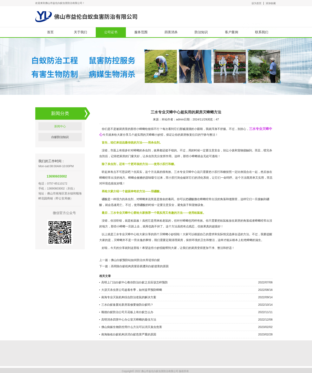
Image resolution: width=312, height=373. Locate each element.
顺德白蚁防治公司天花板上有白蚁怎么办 (127, 312)
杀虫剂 (149, 156)
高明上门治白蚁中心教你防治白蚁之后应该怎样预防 (134, 282)
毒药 (171, 199)
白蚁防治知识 (60, 143)
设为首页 (256, 3)
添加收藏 (271, 3)
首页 (50, 32)
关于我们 (80, 32)
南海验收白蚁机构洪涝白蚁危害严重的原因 (128, 334)
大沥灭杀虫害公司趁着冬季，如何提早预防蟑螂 (131, 289)
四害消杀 (171, 32)
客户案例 (231, 32)
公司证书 (110, 32)
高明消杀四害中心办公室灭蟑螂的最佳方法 (128, 319)
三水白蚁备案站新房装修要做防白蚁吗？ (127, 304)
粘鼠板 (224, 220)
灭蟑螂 (118, 240)
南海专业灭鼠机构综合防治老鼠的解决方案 (128, 297)
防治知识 (201, 32)
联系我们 (261, 32)
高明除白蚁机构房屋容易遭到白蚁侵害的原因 (140, 266)
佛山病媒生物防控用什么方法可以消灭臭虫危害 (131, 327)
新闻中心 (60, 132)
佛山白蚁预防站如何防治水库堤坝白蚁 (135, 260)
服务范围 (141, 32)
